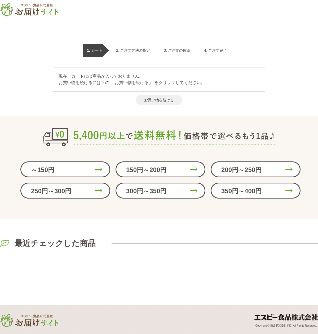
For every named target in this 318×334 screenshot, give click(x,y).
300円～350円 (146, 191)
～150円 (42, 169)
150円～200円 (146, 169)
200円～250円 (241, 169)
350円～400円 (241, 191)
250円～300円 (51, 191)
